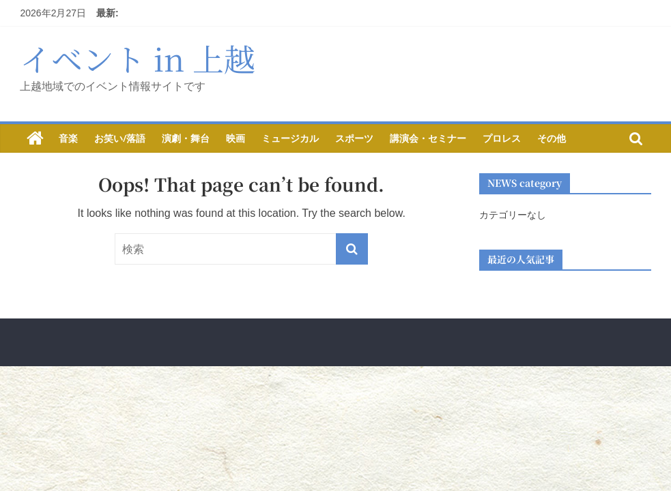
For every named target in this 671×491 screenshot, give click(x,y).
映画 (235, 138)
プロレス (502, 138)
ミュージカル (290, 138)
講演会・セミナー (428, 138)
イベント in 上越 (137, 57)
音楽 (68, 138)
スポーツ (354, 138)
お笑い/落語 (119, 138)
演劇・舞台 (186, 138)
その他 (551, 138)
